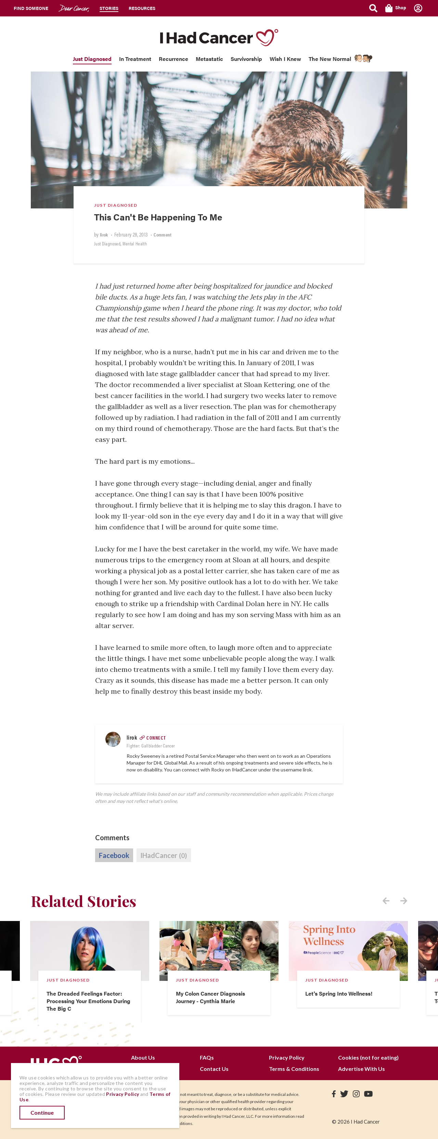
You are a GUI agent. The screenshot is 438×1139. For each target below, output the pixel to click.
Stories (109, 8)
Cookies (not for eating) (368, 1057)
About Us (143, 1057)
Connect (156, 737)
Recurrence (173, 59)
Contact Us (214, 1068)
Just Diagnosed (92, 59)
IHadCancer (163, 855)
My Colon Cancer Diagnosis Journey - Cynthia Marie (210, 997)
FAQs (207, 1057)
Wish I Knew (285, 59)
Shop (395, 8)
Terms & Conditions (294, 1068)
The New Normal (330, 59)
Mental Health (135, 243)
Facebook (114, 855)
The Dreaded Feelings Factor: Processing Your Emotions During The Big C (88, 1000)
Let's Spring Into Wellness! (338, 993)
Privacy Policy (287, 1057)
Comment (162, 234)
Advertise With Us (361, 1068)
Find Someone (31, 8)
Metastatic (209, 59)
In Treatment (135, 59)
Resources (142, 8)
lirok (104, 234)
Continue (42, 1112)
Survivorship (246, 59)
